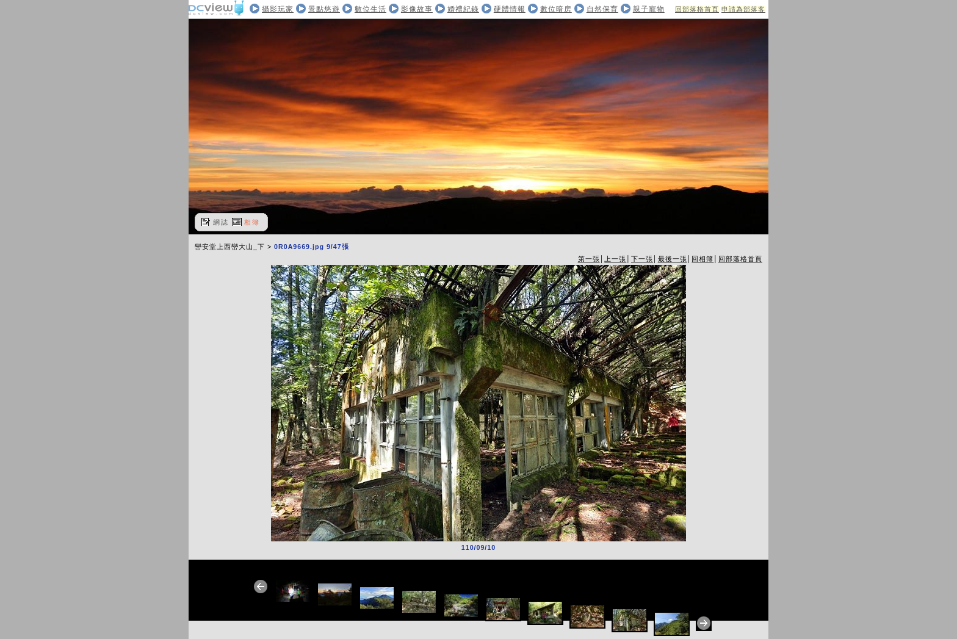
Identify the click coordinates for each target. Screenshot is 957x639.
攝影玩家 (278, 9)
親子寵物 (649, 9)
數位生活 (370, 9)
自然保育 (602, 9)
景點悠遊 (324, 9)
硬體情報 (509, 9)
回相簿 (702, 258)
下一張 (642, 258)
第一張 (589, 258)
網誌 (221, 222)
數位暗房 (556, 9)
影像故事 (417, 9)
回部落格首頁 (697, 9)
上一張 (615, 258)
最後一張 (672, 258)
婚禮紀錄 (463, 9)
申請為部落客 (743, 9)
